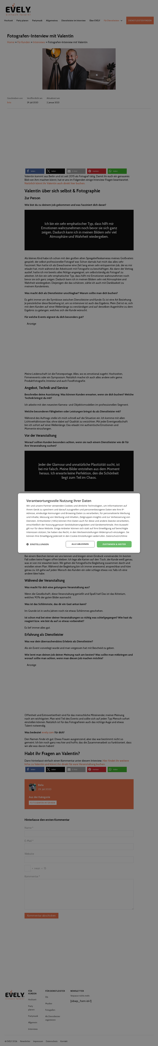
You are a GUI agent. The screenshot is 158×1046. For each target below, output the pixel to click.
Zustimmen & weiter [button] (113, 544)
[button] (37, 544)
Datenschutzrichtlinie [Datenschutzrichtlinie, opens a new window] (117, 535)
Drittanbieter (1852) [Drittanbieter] (47, 520)
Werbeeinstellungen (88, 531)
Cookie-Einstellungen (81, 535)
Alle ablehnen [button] (78, 544)
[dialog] (79, 523)
